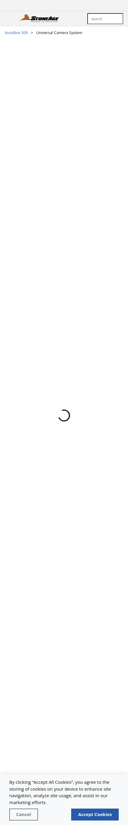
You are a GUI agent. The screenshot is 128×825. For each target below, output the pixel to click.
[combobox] (105, 18)
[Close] (23, 815)
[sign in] (120, 5)
